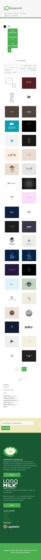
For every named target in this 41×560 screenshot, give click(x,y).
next (24, 369)
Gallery (9, 13)
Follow (9, 50)
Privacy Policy (20, 552)
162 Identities (13, 32)
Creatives (23, 13)
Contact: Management (25, 550)
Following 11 (12, 38)
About (12, 475)
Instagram (6, 519)
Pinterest (6, 517)
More (12, 505)
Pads (14, 72)
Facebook (6, 513)
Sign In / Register (11, 15)
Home (20, 8)
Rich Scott (17, 496)
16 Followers (12, 45)
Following (8, 72)
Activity (16, 13)
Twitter (5, 515)
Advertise (27, 552)
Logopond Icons (8, 521)
